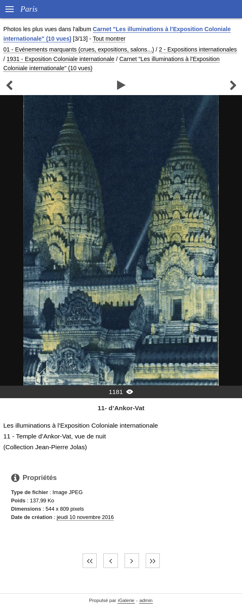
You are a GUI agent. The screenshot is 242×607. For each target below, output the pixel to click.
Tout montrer (109, 38)
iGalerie (126, 600)
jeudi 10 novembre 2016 (85, 517)
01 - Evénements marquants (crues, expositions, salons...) (78, 49)
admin (145, 600)
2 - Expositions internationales (198, 49)
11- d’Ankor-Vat (121, 407)
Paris (29, 9)
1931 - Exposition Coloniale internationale (61, 59)
